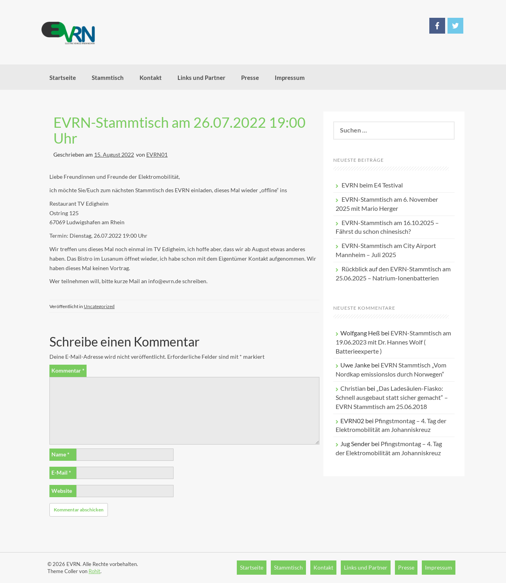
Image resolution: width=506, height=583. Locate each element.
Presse (250, 77)
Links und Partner (201, 77)
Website (61, 490)
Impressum (290, 77)
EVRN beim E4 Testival (372, 185)
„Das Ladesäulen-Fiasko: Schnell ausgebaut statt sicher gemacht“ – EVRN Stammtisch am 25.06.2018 (392, 397)
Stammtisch (108, 77)
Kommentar (68, 370)
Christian (353, 388)
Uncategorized (99, 306)
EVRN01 (157, 154)
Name (60, 454)
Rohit (94, 571)
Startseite (62, 77)
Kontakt (151, 77)
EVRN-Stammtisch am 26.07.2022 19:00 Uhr (179, 130)
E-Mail (61, 472)
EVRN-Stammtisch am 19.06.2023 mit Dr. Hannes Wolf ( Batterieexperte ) (393, 342)
